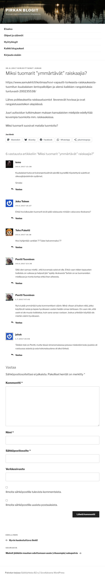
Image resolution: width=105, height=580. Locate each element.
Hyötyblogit (11, 42)
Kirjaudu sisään (12, 55)
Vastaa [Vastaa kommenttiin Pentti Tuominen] (18, 283)
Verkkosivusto (15, 469)
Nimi (10, 432)
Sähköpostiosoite (18, 450)
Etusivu (8, 29)
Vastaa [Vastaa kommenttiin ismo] (18, 189)
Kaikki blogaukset (14, 48)
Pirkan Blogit (22, 10)
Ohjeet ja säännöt (13, 35)
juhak (38, 68)
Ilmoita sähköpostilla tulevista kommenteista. (33, 491)
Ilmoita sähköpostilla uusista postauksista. (32, 504)
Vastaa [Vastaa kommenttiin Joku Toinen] (18, 218)
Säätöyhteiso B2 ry (30, 572)
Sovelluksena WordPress (52, 572)
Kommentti (14, 382)
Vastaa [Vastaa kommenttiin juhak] (18, 355)
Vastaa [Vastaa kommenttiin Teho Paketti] (18, 247)
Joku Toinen (22, 201)
